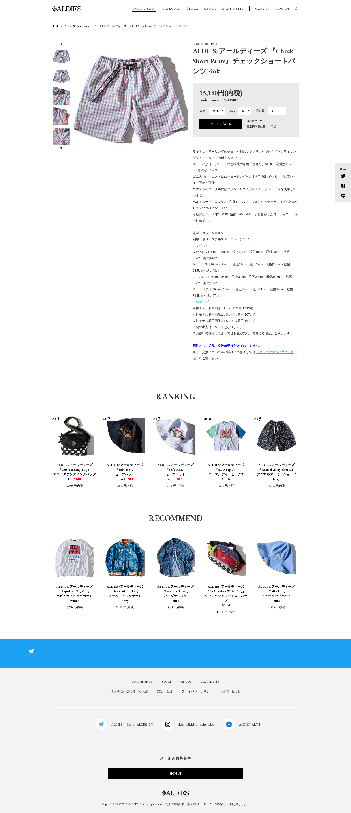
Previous (61, 44)
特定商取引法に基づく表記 (129, 691)
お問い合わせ (231, 691)
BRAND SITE (233, 8)
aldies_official (186, 724)
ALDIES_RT (145, 724)
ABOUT (210, 8)
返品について (255, 121)
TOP (55, 26)
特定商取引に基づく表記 (261, 126)
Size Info (202, 302)
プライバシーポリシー (197, 691)
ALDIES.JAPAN (249, 724)
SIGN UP (175, 773)
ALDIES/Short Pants (76, 26)
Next (61, 148)
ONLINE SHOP (144, 8)
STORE (192, 8)
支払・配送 (165, 691)
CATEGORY (171, 8)
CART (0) (263, 8)
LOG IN (282, 8)
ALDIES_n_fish (121, 724)
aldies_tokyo (207, 724)
